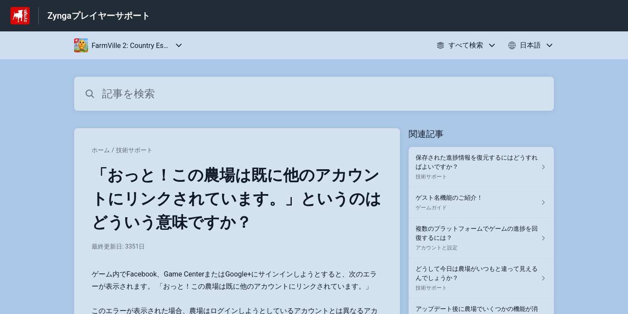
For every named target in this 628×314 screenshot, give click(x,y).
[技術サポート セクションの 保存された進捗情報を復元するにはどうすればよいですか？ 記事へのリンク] (481, 167)
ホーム (101, 150)
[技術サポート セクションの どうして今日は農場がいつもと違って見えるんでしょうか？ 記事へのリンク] (481, 278)
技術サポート (134, 150)
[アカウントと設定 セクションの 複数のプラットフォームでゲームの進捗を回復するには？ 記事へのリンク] (481, 238)
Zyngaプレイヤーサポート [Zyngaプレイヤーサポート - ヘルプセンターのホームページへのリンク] (99, 15)
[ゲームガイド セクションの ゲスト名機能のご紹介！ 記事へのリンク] (481, 202)
